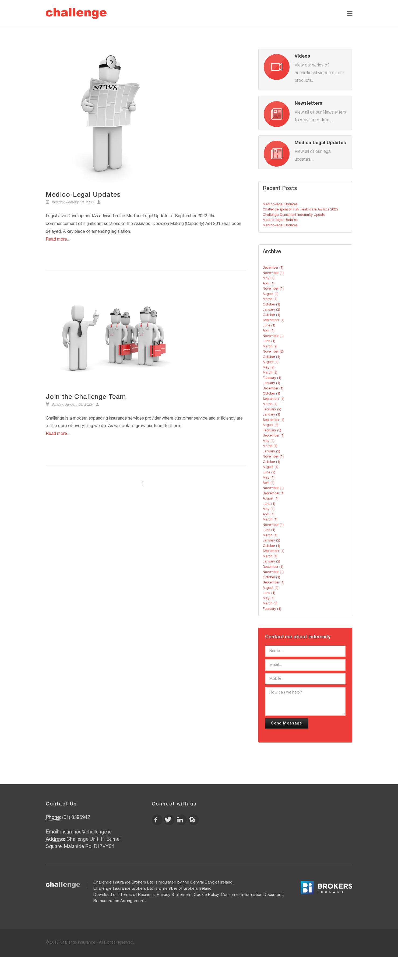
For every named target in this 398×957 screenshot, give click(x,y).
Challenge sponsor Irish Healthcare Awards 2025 (300, 210)
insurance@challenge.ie (86, 832)
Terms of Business (137, 895)
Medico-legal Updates (280, 204)
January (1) (271, 383)
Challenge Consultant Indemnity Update (294, 215)
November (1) (273, 273)
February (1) (272, 378)
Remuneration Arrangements (120, 901)
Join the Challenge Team (86, 397)
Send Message (286, 724)
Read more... (58, 240)
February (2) (272, 409)
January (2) (271, 310)
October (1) (271, 305)
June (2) (269, 472)
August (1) (271, 294)
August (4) (271, 467)
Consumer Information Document (252, 895)
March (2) (270, 347)
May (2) (268, 368)
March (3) (270, 604)
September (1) (273, 320)
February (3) (272, 430)
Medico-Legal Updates (83, 195)
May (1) (268, 278)
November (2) (273, 352)
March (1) (270, 299)
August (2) (271, 425)
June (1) (269, 326)
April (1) (268, 284)
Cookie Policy (206, 895)
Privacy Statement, (175, 895)
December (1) (273, 268)
